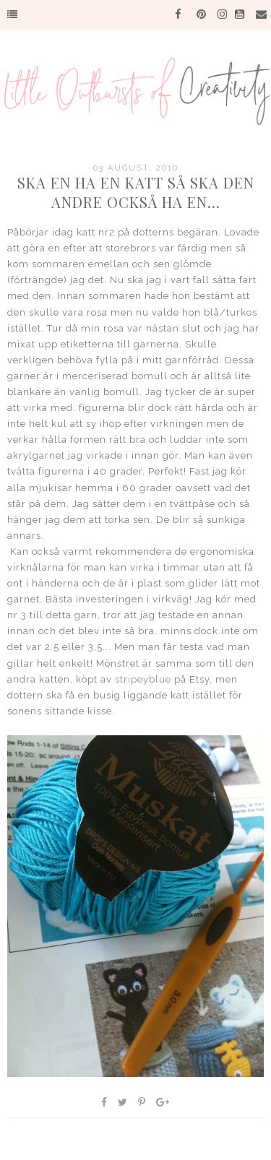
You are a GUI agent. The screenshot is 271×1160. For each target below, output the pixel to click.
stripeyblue (143, 679)
